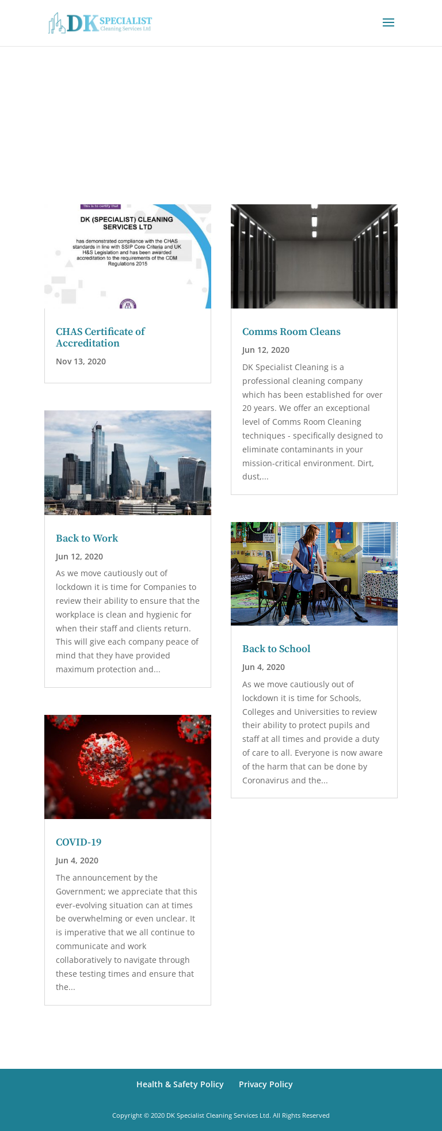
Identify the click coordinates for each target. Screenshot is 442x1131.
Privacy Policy (266, 1084)
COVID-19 (78, 842)
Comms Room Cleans (291, 331)
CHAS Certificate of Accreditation (100, 337)
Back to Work (87, 538)
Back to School (276, 649)
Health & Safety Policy (180, 1084)
